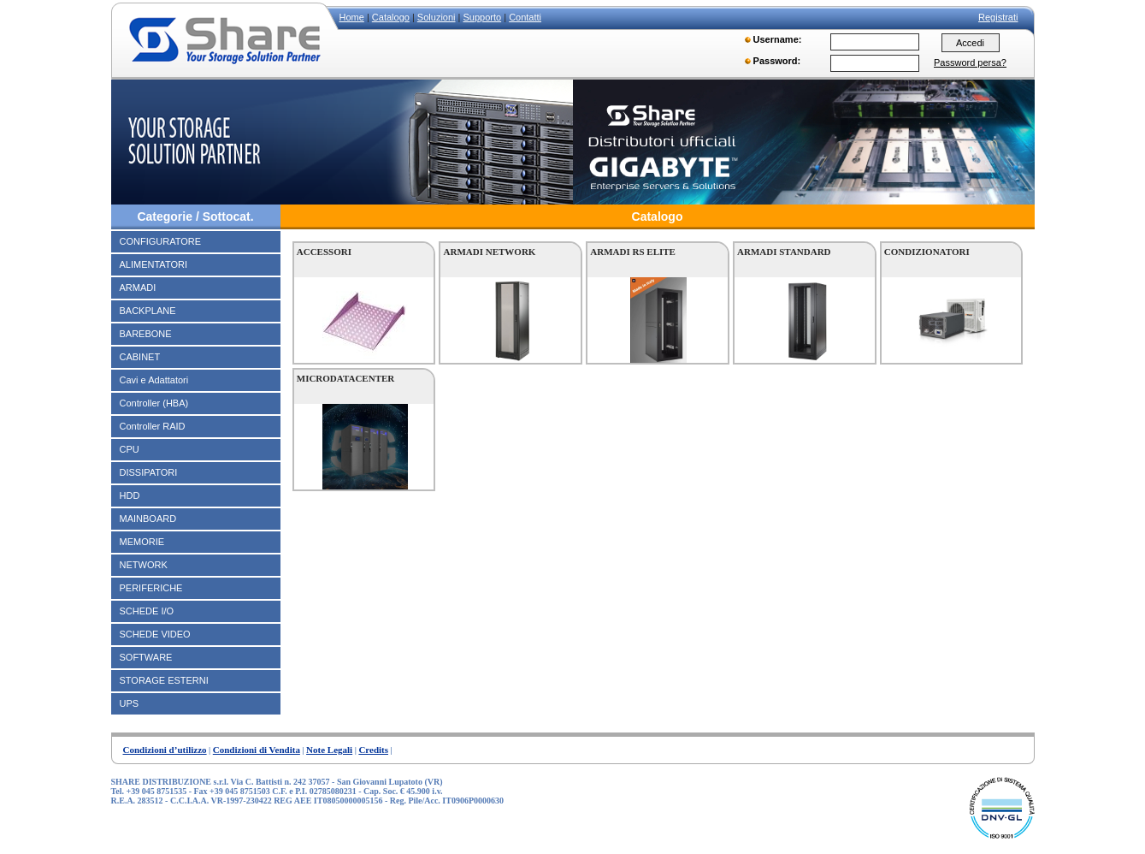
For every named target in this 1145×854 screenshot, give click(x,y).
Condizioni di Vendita (256, 749)
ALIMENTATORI (153, 264)
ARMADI (138, 287)
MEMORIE (142, 542)
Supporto (482, 17)
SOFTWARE (146, 657)
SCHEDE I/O (147, 611)
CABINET (140, 357)
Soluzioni (436, 17)
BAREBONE (146, 334)
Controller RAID (153, 426)
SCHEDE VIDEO (155, 634)
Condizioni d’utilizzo (165, 749)
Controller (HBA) (154, 403)
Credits (373, 749)
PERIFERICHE (151, 588)
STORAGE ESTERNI (164, 680)
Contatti (525, 17)
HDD (130, 495)
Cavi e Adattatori (154, 380)
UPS (129, 703)
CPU (129, 449)
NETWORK (144, 565)
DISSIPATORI (149, 472)
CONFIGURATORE (161, 241)
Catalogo (391, 17)
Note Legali (329, 749)
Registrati (998, 17)
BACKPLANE (148, 310)
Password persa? (970, 62)
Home (351, 17)
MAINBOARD (148, 518)
